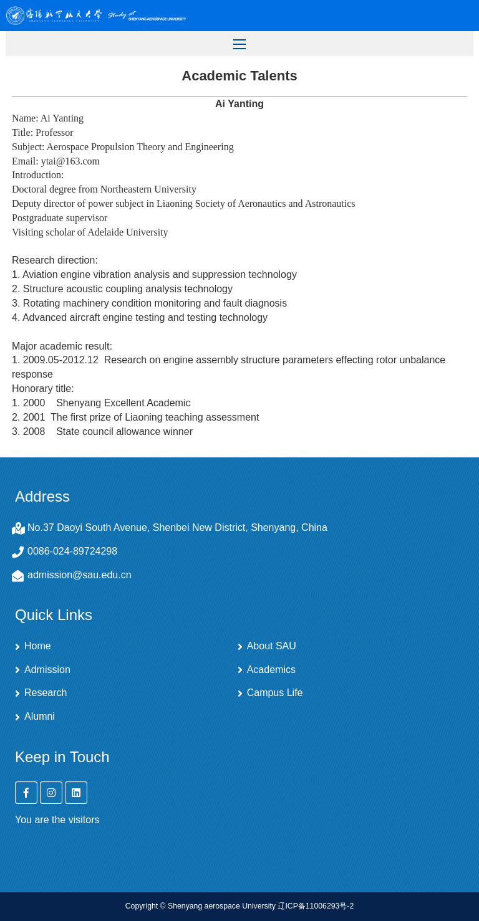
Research (45, 693)
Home (37, 646)
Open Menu (457, 15)
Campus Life (275, 693)
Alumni (39, 716)
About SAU (271, 646)
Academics (271, 669)
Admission (47, 669)
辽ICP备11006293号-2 (316, 906)
